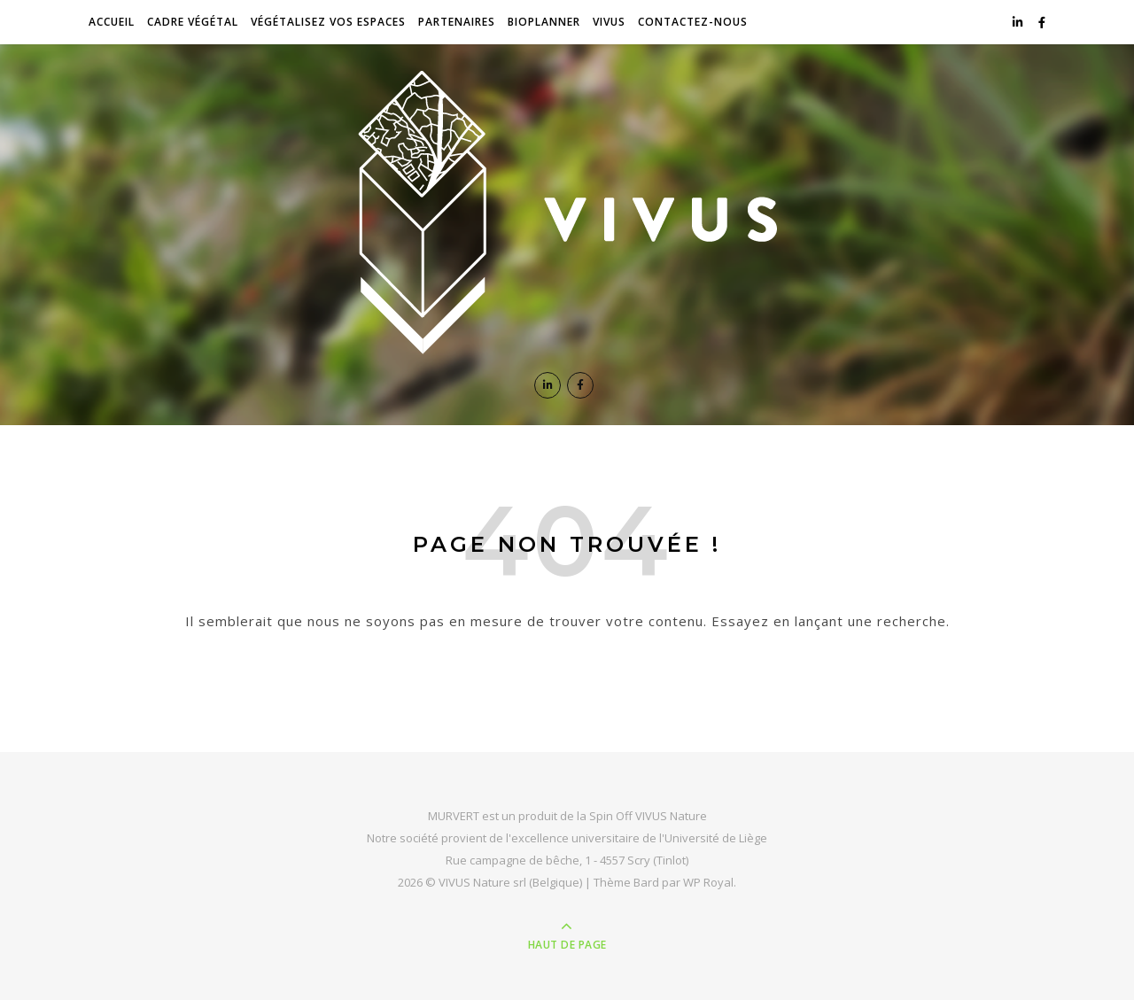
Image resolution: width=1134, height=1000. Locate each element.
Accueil (112, 21)
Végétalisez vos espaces (328, 21)
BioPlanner (544, 21)
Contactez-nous (693, 21)
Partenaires (456, 21)
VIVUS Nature (671, 816)
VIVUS (609, 21)
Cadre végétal (192, 21)
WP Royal (708, 882)
